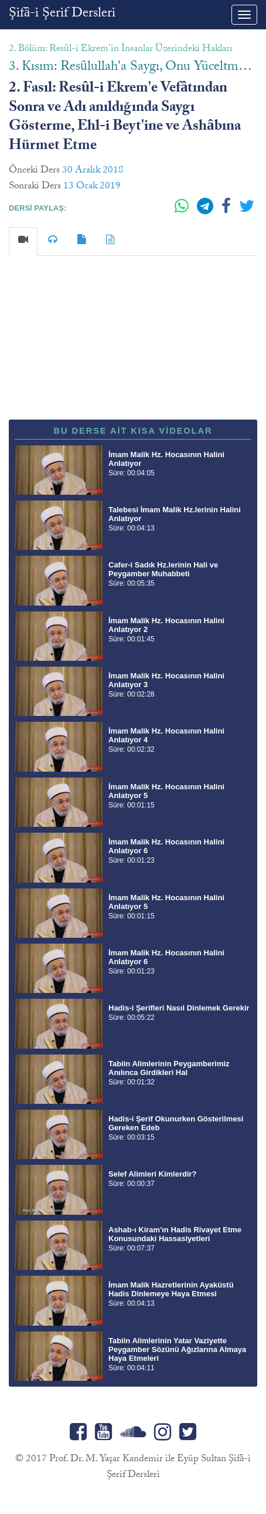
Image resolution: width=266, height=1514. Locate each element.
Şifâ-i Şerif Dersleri (62, 14)
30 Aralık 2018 (93, 171)
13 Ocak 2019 (92, 186)
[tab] (23, 241)
